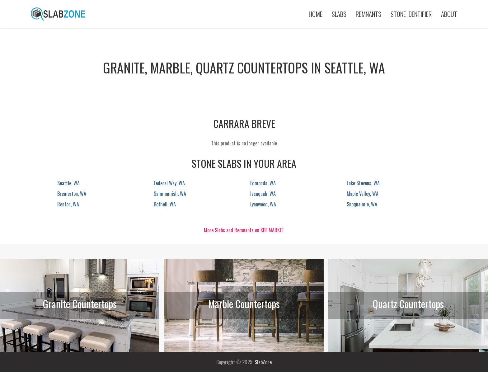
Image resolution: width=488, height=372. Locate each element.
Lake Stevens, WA (363, 183)
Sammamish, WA (170, 193)
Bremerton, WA (71, 193)
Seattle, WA (68, 183)
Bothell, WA (165, 204)
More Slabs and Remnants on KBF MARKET (244, 230)
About (449, 14)
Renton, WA (68, 204)
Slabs (339, 14)
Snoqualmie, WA (362, 204)
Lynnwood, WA (263, 204)
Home (315, 14)
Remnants (368, 14)
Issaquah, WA (263, 193)
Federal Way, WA (169, 183)
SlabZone (263, 362)
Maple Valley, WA (362, 193)
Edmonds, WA (263, 183)
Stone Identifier (411, 14)
